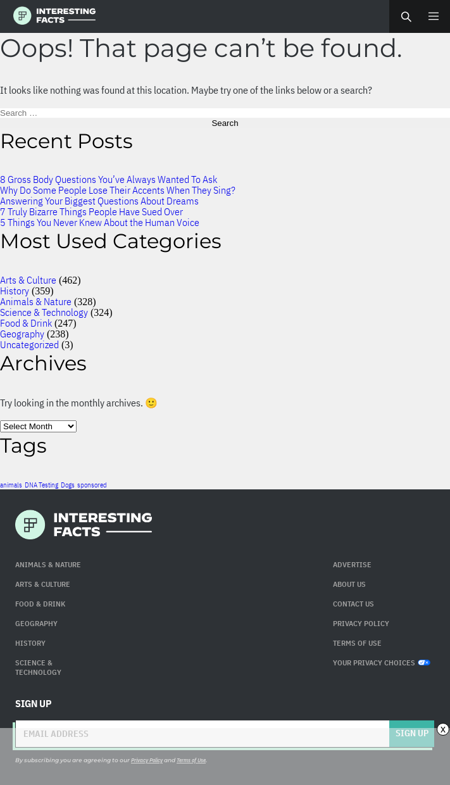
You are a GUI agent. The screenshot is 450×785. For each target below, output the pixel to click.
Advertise (352, 564)
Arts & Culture (28, 279)
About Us (349, 584)
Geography (22, 333)
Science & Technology (44, 312)
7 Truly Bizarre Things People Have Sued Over (91, 211)
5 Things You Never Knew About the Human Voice (99, 222)
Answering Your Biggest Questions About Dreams (99, 200)
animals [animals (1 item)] (11, 484)
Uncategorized (29, 344)
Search (405, 16)
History (14, 290)
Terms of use (357, 643)
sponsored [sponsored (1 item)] (92, 484)
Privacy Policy (361, 623)
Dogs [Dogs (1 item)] (68, 484)
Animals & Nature (36, 301)
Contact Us (353, 603)
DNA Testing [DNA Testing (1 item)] (41, 484)
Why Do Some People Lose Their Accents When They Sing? (117, 190)
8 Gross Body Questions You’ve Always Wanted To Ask (108, 179)
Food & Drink (26, 323)
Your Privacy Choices (381, 662)
